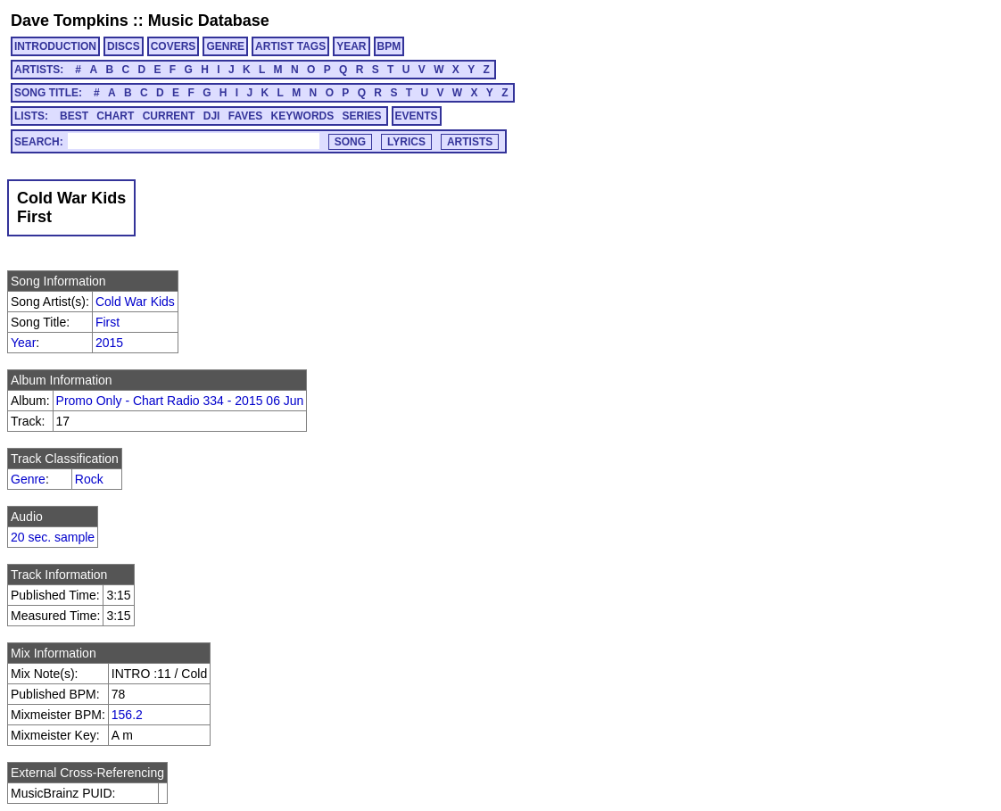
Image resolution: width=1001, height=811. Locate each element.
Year (23, 342)
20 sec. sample (53, 537)
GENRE (225, 46)
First (107, 322)
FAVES (245, 116)
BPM (389, 46)
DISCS (123, 46)
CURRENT (169, 116)
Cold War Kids (135, 301)
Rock (89, 479)
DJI (211, 116)
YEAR (351, 46)
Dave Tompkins (69, 20)
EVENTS (416, 116)
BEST (74, 116)
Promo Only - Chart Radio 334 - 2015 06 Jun (180, 400)
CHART (115, 116)
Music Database (208, 20)
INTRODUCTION (55, 46)
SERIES (362, 116)
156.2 (127, 715)
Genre (28, 479)
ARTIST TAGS (290, 46)
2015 (109, 342)
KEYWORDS (303, 116)
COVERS (173, 46)
